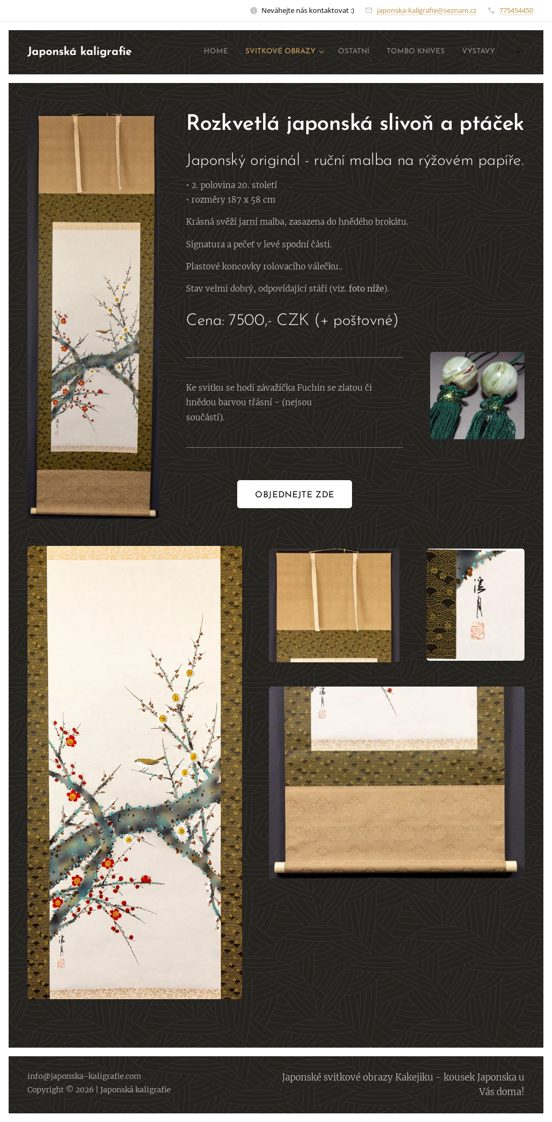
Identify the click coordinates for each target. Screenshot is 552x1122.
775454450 (516, 10)
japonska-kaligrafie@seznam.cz (427, 10)
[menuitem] (418, 52)
